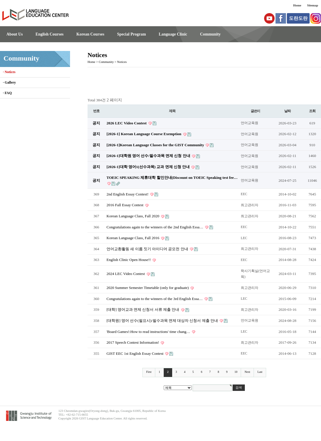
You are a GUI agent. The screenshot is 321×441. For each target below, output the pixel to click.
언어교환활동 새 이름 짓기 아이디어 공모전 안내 (148, 249)
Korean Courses (90, 34)
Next (247, 371)
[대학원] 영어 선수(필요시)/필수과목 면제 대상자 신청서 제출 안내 (163, 320)
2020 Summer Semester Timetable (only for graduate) (148, 287)
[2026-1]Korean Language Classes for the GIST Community (156, 145)
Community (210, 34)
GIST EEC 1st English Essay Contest (135, 353)
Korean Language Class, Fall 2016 (133, 238)
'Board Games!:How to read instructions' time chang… (149, 331)
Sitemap (312, 5)
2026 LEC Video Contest (127, 123)
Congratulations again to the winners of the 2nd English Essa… (155, 227)
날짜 (287, 111)
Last (259, 371)
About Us (14, 34)
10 (236, 371)
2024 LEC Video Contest (126, 273)
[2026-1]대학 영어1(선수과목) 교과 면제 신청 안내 (149, 167)
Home (297, 5)
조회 (312, 111)
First (148, 371)
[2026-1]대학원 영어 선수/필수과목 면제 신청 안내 (149, 156)
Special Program (131, 34)
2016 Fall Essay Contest (125, 205)
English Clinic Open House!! (129, 259)
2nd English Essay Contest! (128, 194)
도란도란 (298, 18)
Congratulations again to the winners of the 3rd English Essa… (155, 299)
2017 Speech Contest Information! (133, 342)
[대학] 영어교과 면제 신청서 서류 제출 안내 (143, 309)
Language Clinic (173, 34)
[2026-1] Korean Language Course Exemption (144, 134)
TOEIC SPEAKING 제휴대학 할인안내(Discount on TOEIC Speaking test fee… (172, 177)
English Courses (50, 34)
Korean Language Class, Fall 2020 (133, 216)
